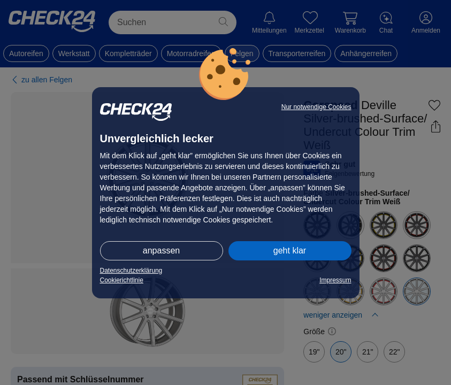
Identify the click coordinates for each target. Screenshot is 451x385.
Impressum (335, 280)
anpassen (161, 250)
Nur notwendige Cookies (316, 107)
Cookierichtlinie (121, 280)
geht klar (289, 250)
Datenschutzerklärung (131, 270)
